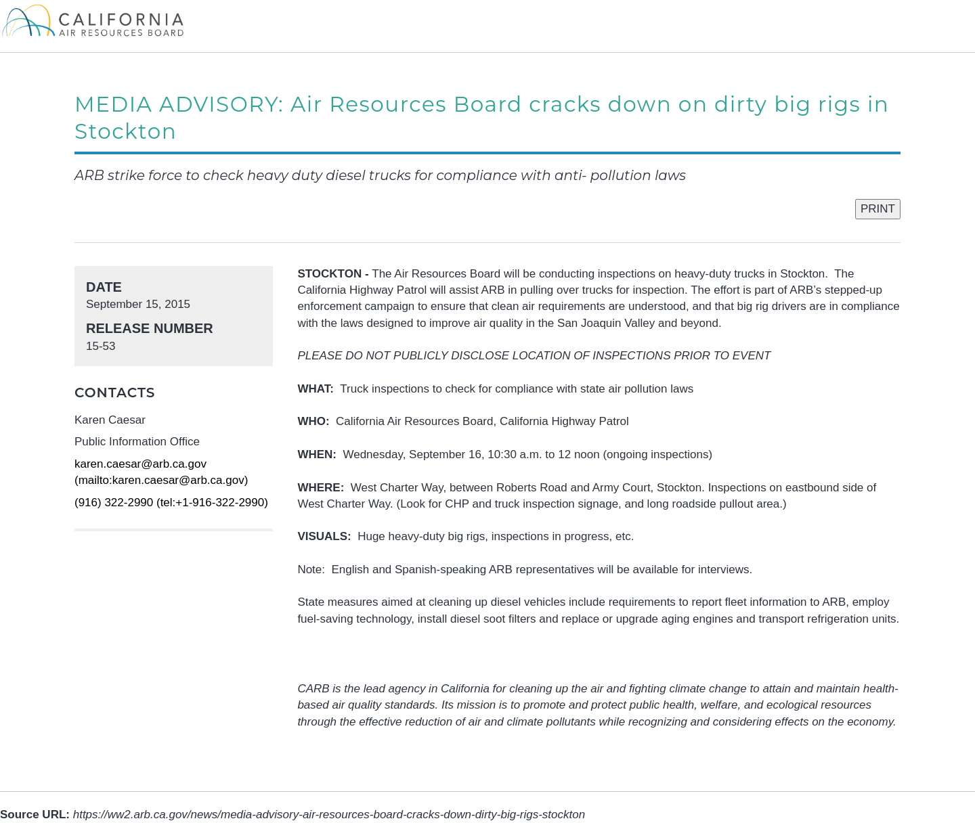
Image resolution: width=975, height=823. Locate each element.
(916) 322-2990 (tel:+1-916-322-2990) (171, 502)
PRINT (878, 208)
